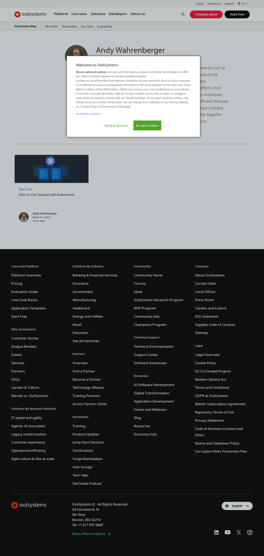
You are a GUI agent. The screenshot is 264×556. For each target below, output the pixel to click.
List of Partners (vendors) (88, 113)
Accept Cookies (147, 125)
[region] (133, 96)
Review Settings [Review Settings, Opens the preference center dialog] (116, 125)
